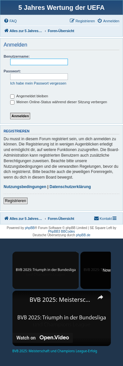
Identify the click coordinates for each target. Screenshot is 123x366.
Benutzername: (17, 56)
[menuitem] (10, 21)
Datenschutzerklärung (70, 186)
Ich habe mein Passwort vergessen (38, 83)
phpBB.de (83, 235)
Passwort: (12, 71)
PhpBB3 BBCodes (61, 231)
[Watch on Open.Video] (42, 337)
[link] (21, 299)
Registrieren (15, 201)
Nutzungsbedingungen (25, 186)
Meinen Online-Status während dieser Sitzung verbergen (58, 102)
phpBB (30, 228)
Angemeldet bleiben (29, 96)
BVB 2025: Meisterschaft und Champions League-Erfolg (62, 299)
